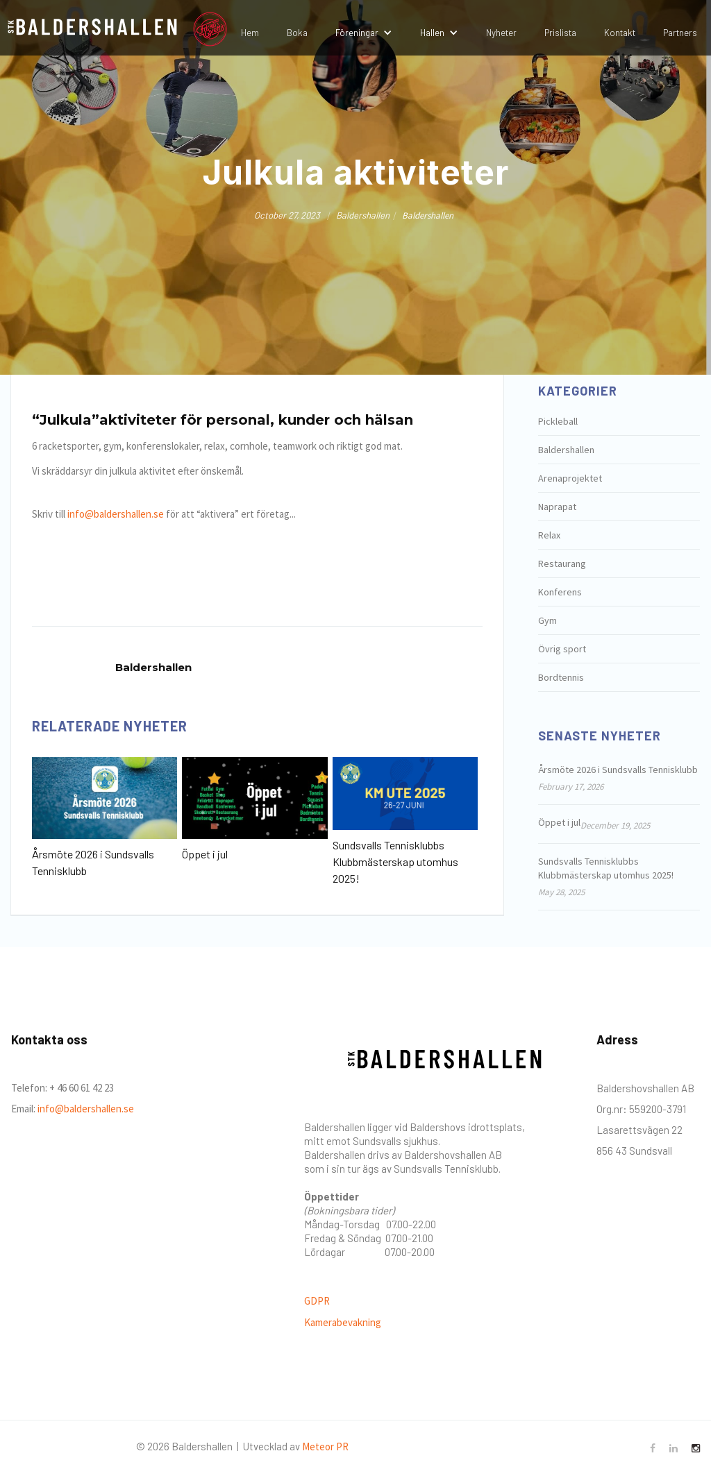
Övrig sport (562, 649)
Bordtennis (561, 677)
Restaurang (562, 563)
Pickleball (558, 421)
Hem (250, 32)
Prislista (560, 32)
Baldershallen (566, 449)
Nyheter (501, 32)
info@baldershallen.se (115, 513)
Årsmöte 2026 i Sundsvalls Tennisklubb (93, 862)
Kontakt (619, 32)
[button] (363, 32)
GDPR (317, 1300)
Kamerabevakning (342, 1322)
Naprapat (557, 506)
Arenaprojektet (570, 478)
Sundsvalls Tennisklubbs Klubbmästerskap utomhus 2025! (395, 861)
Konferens (560, 592)
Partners (680, 32)
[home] (91, 29)
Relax (549, 535)
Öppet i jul (205, 853)
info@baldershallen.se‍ (84, 1108)
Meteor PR (325, 1446)
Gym (547, 620)
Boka (297, 32)
